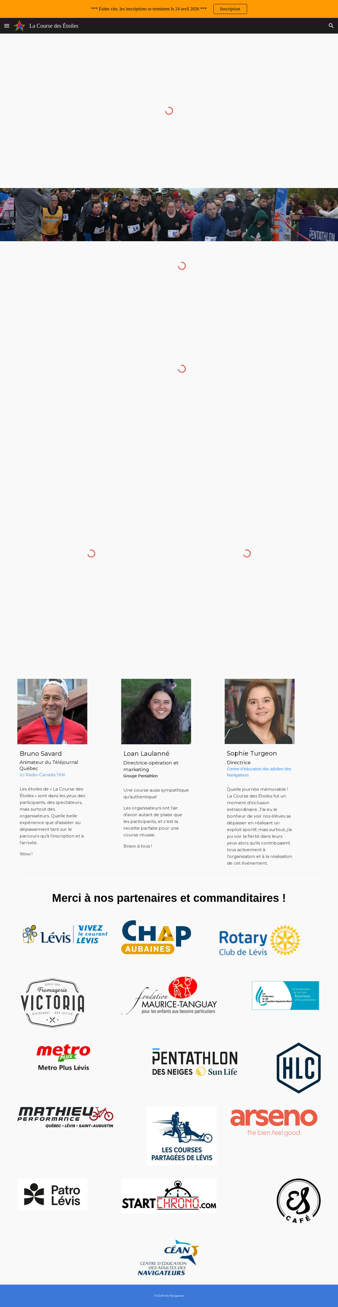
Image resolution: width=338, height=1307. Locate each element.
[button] (6, 25)
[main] (52, 763)
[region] (169, 9)
